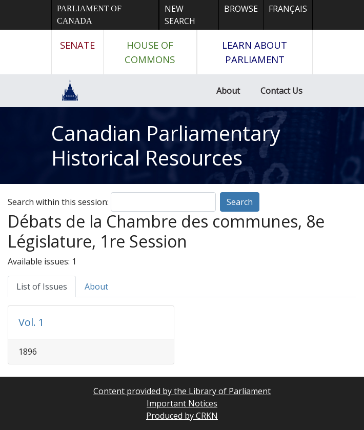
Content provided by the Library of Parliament (182, 391)
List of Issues (41, 286)
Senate (77, 44)
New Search (180, 15)
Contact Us (281, 90)
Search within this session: (58, 202)
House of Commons (150, 52)
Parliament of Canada (89, 14)
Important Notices (182, 403)
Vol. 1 (31, 322)
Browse (241, 8)
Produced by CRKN (182, 415)
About (228, 90)
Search (240, 202)
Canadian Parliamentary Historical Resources (165, 145)
